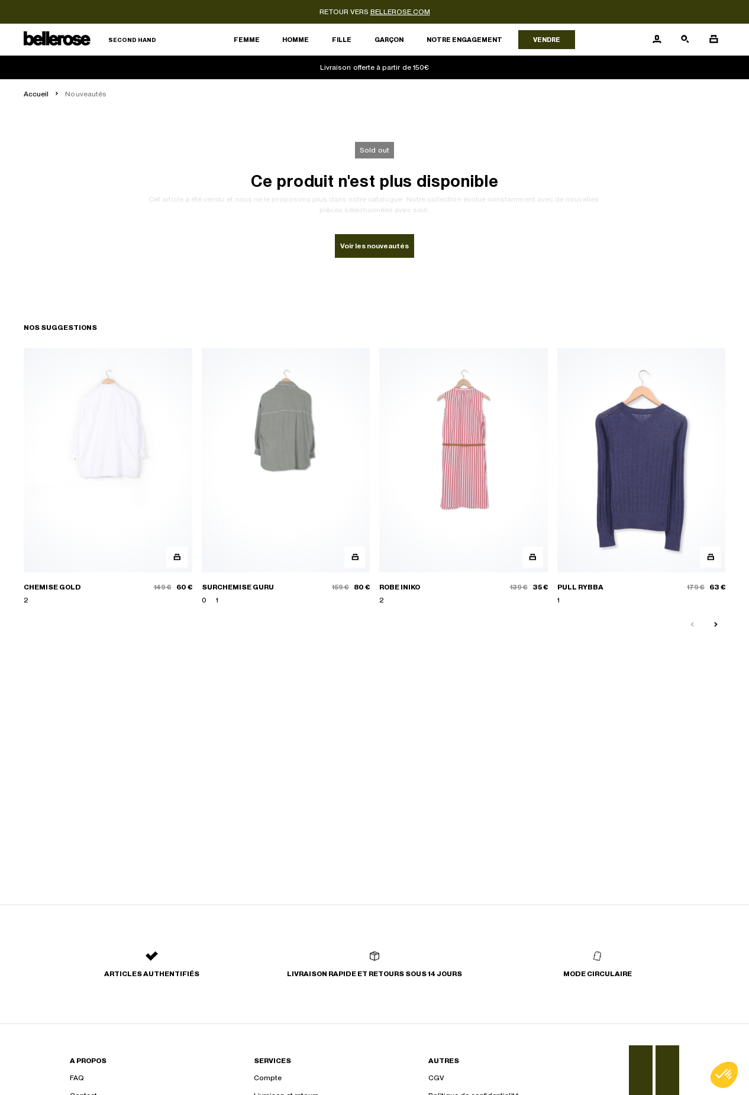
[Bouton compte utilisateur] (657, 40)
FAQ (77, 1078)
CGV (436, 1078)
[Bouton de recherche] (685, 40)
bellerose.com (400, 12)
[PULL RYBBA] (641, 476)
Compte (268, 1078)
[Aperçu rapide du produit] (177, 557)
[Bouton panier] (713, 40)
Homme (295, 39)
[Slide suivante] (715, 625)
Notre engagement (464, 39)
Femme (247, 39)
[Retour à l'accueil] (90, 39)
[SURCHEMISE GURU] (286, 476)
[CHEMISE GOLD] (108, 476)
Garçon (388, 39)
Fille (341, 39)
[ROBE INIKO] (463, 476)
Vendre (546, 39)
